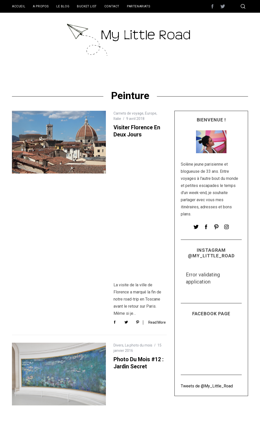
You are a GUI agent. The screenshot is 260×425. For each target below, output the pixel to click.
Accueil (18, 6)
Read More (157, 182)
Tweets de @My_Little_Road (207, 386)
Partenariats (138, 6)
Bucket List (87, 6)
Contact (111, 6)
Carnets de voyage (128, 113)
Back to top (234, 414)
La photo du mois (138, 205)
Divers (118, 205)
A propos (41, 6)
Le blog (62, 6)
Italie (117, 119)
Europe (150, 113)
